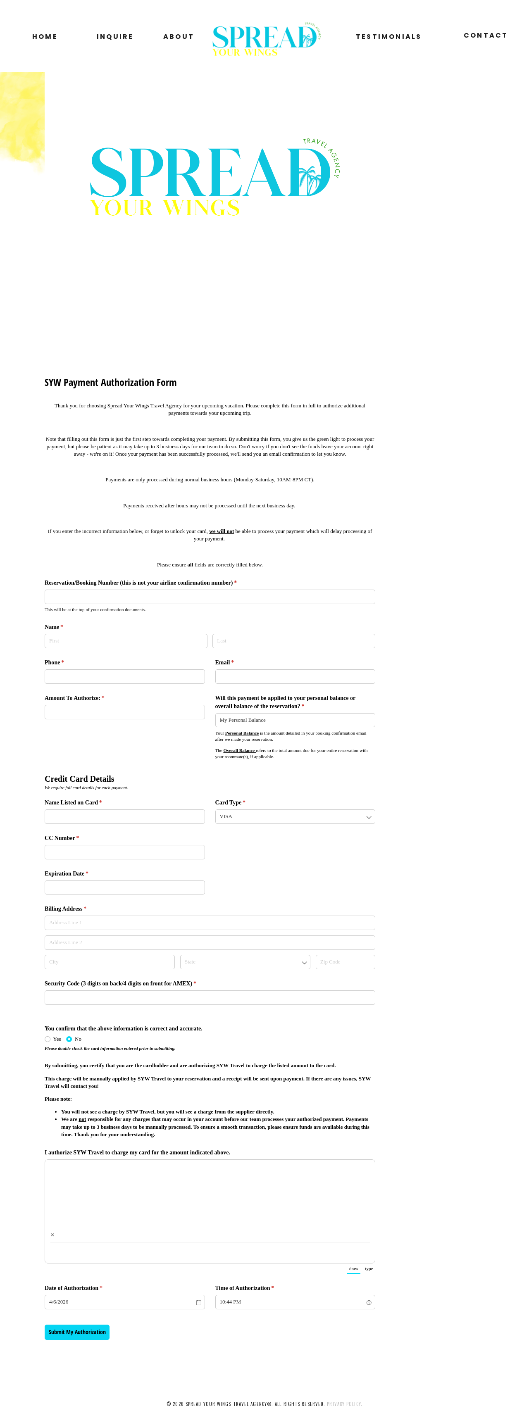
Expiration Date (77, 874)
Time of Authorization (255, 1288)
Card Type (241, 803)
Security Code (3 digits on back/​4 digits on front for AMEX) (131, 984)
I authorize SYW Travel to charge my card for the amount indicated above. (138, 1152)
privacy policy (343, 1404)
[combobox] (295, 720)
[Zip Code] (345, 962)
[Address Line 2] (210, 942)
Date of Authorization (84, 1288)
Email (235, 663)
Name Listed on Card (84, 803)
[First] (126, 641)
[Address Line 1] (210, 923)
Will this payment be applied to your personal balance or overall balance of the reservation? (285, 702)
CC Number (72, 838)
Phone (65, 663)
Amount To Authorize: (85, 698)
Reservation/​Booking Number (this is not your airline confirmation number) (151, 583)
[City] (110, 962)
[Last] (293, 641)
